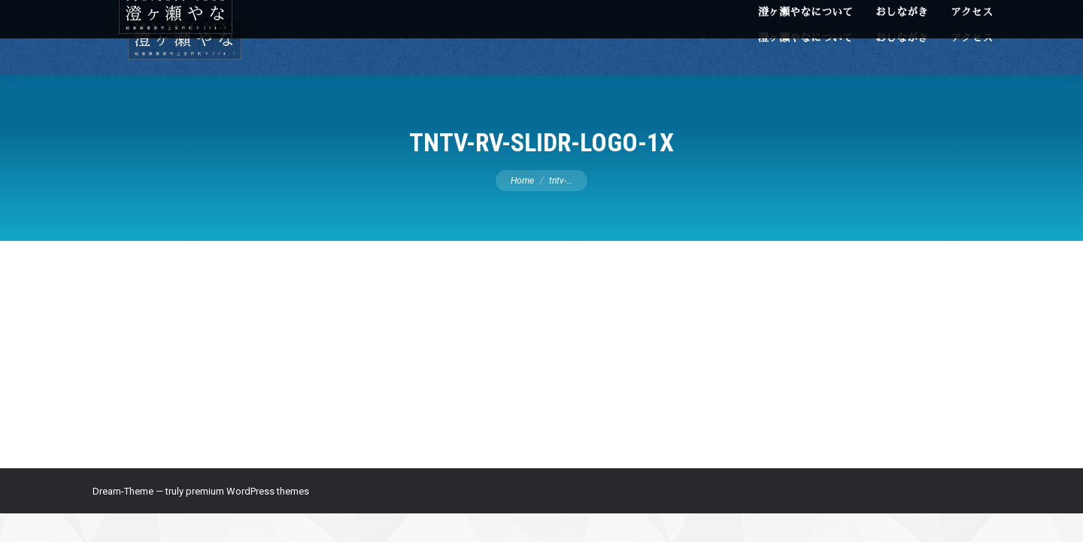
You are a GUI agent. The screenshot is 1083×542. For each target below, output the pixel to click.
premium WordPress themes (247, 491)
